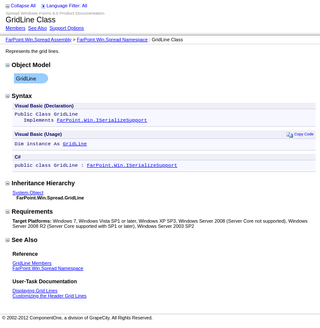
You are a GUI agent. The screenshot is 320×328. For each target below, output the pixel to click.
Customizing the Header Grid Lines (49, 299)
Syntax (19, 95)
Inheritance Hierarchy (40, 186)
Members (15, 28)
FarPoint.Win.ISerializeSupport (102, 121)
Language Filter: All (66, 5)
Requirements (29, 215)
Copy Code (300, 136)
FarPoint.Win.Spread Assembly (38, 39)
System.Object (27, 196)
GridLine (75, 146)
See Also (37, 28)
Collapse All (23, 5)
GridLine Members (32, 266)
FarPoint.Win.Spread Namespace (112, 39)
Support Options (66, 28)
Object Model (28, 64)
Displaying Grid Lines (35, 294)
